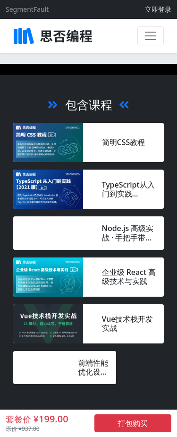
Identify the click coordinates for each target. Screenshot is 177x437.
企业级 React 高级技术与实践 (129, 277)
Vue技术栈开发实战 (127, 324)
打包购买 (133, 423)
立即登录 (158, 9)
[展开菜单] (150, 35)
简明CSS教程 (123, 142)
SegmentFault (27, 9)
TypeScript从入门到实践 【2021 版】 (128, 189)
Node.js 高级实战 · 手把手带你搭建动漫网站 (128, 233)
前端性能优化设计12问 (93, 368)
